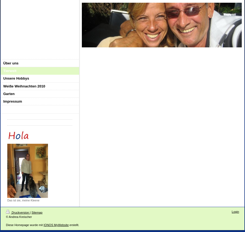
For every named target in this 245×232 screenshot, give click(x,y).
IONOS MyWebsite (56, 225)
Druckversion (18, 212)
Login (235, 211)
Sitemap (36, 212)
